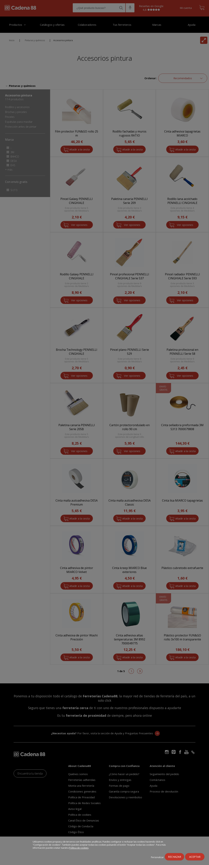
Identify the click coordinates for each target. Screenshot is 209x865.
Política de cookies (78, 847)
